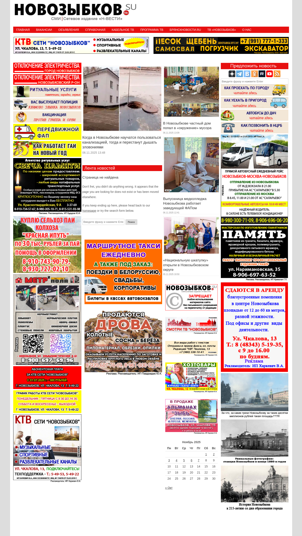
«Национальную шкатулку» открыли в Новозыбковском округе (186, 264)
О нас (246, 29)
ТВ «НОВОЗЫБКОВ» (221, 29)
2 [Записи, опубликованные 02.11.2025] (214, 454)
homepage (89, 210)
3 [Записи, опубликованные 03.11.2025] (169, 460)
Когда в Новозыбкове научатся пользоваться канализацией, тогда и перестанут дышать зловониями (121, 142)
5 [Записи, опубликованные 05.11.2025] (184, 460)
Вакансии (44, 29)
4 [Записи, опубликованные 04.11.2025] (176, 460)
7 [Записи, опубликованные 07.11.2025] (198, 460)
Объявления (68, 29)
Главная (23, 29)
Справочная (95, 29)
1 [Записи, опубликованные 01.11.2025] (206, 454)
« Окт (169, 487)
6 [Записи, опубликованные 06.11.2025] (191, 460)
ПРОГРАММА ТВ (151, 29)
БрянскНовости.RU (185, 29)
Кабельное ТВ (123, 29)
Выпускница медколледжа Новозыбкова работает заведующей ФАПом (185, 203)
